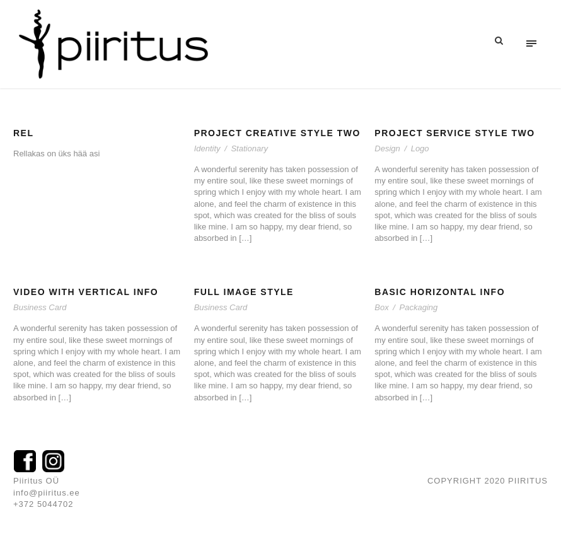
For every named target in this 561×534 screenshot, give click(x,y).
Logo (420, 148)
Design (387, 148)
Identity (207, 148)
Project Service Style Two (454, 133)
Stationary (249, 148)
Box (381, 307)
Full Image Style (244, 292)
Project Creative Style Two (277, 133)
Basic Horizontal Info (439, 292)
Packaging (419, 307)
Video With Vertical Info (85, 292)
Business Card (40, 307)
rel (23, 133)
